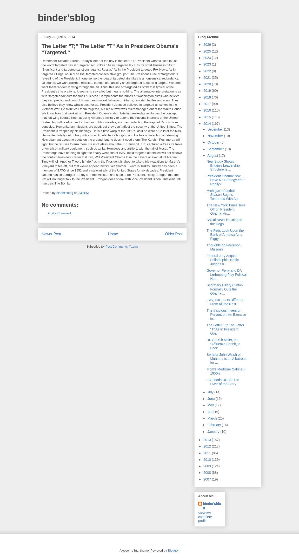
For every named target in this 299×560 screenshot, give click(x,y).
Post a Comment (59, 213)
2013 (207, 440)
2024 (207, 58)
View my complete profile (205, 517)
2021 (207, 77)
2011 (207, 453)
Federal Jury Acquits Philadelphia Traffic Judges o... (222, 260)
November (215, 136)
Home (113, 234)
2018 (207, 97)
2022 (207, 71)
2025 (207, 51)
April (211, 412)
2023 (207, 64)
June (211, 399)
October (213, 142)
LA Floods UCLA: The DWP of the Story (222, 382)
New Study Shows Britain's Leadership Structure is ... (223, 165)
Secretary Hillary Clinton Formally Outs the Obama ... (224, 289)
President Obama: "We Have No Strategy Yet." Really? (225, 180)
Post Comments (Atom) (122, 246)
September (216, 149)
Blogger (173, 550)
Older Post (174, 234)
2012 (207, 446)
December (215, 129)
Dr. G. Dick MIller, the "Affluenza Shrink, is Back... (223, 344)
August (213, 156)
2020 (207, 84)
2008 (207, 472)
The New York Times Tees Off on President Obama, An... (226, 209)
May (211, 405)
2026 (207, 44)
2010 (207, 459)
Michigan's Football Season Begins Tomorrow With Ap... (223, 195)
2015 (207, 117)
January (213, 432)
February (214, 425)
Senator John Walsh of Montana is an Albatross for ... (226, 359)
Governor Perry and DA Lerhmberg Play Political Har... (226, 275)
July (210, 392)
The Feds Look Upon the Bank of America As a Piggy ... (225, 235)
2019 (207, 90)
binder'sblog (66, 18)
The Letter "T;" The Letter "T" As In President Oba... (225, 329)
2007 (207, 479)
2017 (207, 104)
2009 (207, 466)
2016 (207, 110)
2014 (207, 123)
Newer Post (51, 234)
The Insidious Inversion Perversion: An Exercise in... (226, 315)
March (212, 418)
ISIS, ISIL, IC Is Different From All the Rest (224, 302)
